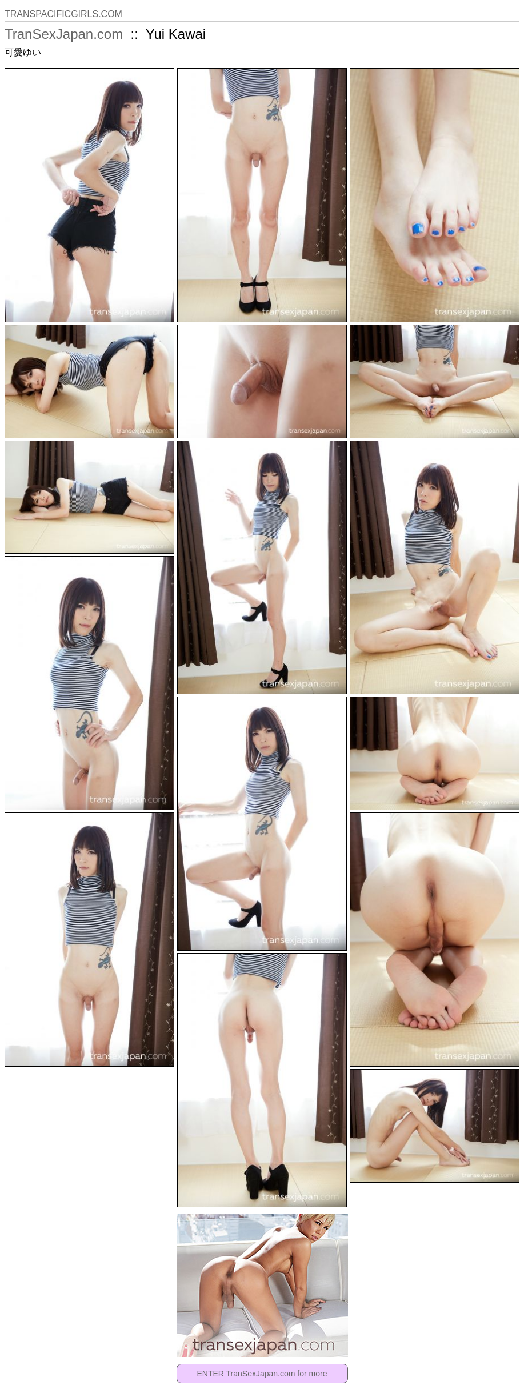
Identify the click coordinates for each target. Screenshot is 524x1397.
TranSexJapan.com (64, 34)
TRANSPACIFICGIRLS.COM (63, 14)
